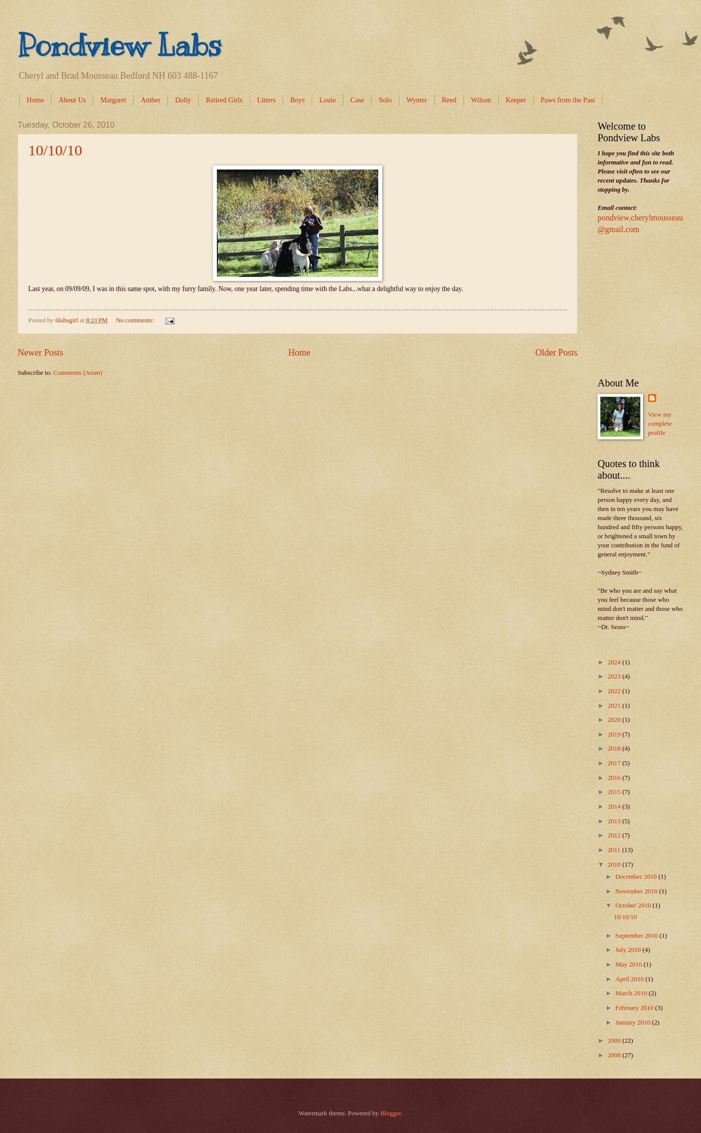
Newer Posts (41, 353)
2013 (615, 821)
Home (35, 100)
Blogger (390, 1113)
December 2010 (636, 876)
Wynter (416, 100)
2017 (615, 763)
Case (357, 100)
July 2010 (628, 949)
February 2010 (635, 1007)
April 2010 (630, 979)
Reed (449, 100)
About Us (72, 100)
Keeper (516, 100)
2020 (615, 719)
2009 (615, 1040)
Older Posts (556, 353)
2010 (615, 864)
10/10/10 (55, 150)
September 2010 (637, 935)
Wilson (481, 100)
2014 (615, 806)
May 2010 (629, 964)
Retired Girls (224, 100)
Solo (385, 100)
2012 (615, 835)
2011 (615, 850)
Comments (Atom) (77, 372)
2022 (615, 691)
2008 (615, 1055)
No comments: (136, 320)
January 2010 (633, 1022)
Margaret (113, 100)
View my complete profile (660, 423)
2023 (615, 676)
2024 (615, 662)
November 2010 (637, 891)
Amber (150, 100)
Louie (327, 100)
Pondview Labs (119, 45)
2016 (615, 777)
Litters (266, 100)
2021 (615, 705)
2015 (615, 792)
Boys (297, 100)
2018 (615, 748)
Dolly (183, 100)
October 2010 (634, 905)
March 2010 (632, 993)
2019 (615, 734)
